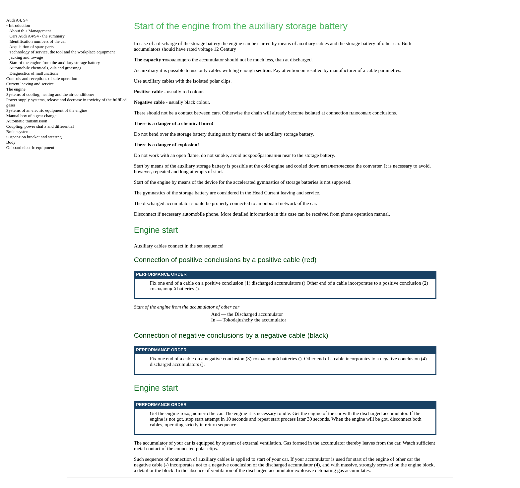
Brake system (18, 131)
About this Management (30, 30)
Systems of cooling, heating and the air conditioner (50, 94)
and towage (26, 57)
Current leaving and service (30, 83)
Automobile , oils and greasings (45, 67)
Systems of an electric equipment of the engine (46, 110)
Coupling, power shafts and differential (40, 126)
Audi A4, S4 (17, 20)
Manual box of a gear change (31, 115)
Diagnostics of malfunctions (34, 73)
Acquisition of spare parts (31, 46)
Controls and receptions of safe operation (41, 78)
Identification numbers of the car (38, 41)
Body (11, 142)
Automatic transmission (26, 120)
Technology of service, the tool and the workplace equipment (62, 51)
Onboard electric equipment (30, 147)
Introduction (19, 25)
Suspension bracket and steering (34, 136)
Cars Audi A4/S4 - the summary (37, 36)
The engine (16, 89)
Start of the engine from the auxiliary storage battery (55, 62)
